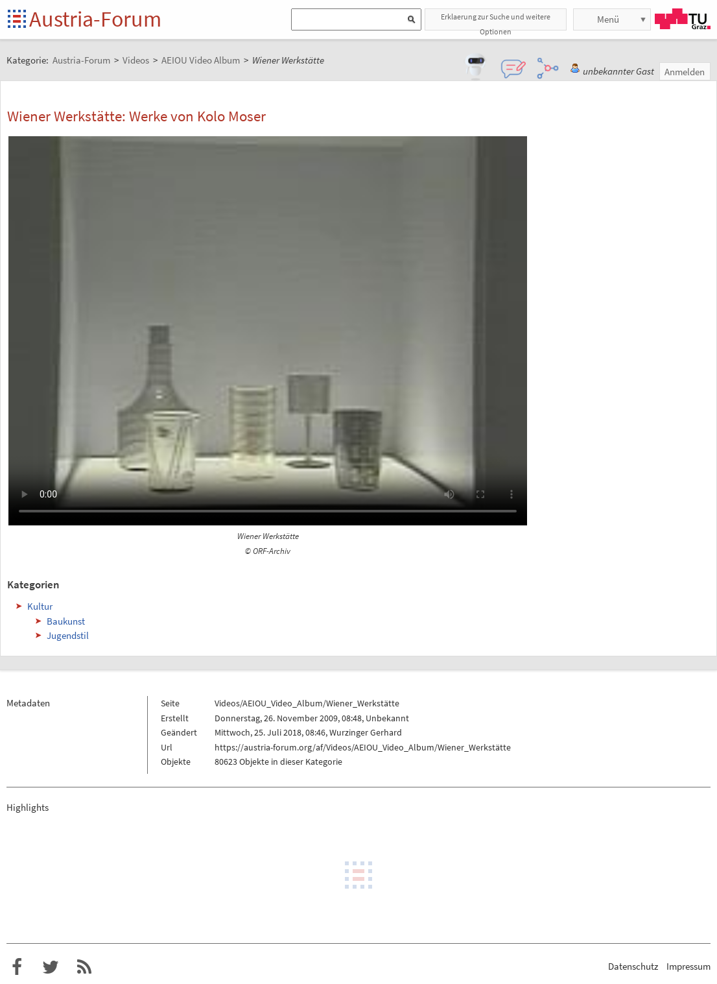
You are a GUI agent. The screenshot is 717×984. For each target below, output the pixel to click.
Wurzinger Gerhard (365, 732)
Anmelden (684, 72)
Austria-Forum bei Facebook (16, 967)
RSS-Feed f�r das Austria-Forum (84, 967)
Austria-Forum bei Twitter (50, 967)
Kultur (40, 606)
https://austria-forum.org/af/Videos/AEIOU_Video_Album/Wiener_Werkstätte (363, 747)
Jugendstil (68, 635)
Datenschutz (633, 966)
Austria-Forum (95, 18)
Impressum (688, 966)
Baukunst (66, 621)
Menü (608, 19)
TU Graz (683, 18)
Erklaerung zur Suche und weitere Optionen (495, 21)
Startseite (17, 19)
